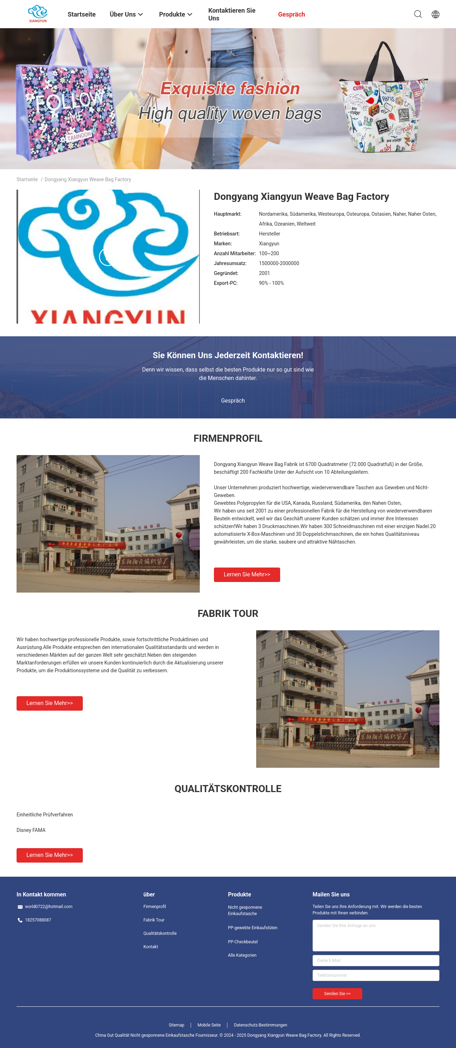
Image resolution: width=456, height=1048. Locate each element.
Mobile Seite (209, 1025)
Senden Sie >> (337, 993)
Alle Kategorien (242, 955)
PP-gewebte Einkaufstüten (252, 927)
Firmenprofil (154, 906)
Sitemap (176, 1025)
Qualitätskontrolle (160, 933)
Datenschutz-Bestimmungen (260, 1025)
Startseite (27, 179)
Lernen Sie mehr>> (247, 574)
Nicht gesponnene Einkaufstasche (245, 910)
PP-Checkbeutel (243, 941)
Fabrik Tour (154, 920)
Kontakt (150, 946)
